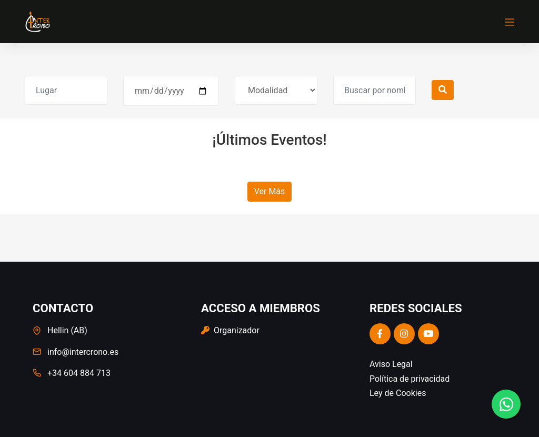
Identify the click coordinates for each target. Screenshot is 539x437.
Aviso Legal (391, 364)
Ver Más (269, 191)
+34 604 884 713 (79, 373)
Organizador (230, 330)
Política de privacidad (410, 379)
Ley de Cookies (398, 393)
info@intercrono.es (82, 352)
